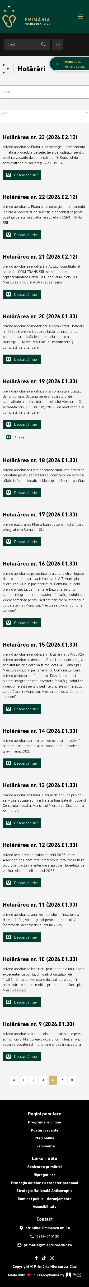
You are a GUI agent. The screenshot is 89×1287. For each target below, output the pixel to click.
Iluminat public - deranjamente (44, 1198)
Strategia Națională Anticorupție (44, 1190)
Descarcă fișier (22, 175)
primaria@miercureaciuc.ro (44, 1245)
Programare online (44, 1122)
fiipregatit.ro (44, 1175)
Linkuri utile (44, 1158)
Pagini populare (44, 1114)
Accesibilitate (44, 1206)
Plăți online (44, 1138)
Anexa (15, 437)
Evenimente (44, 1146)
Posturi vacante (44, 1130)
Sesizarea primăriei (44, 1166)
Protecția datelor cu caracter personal (44, 1183)
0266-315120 (44, 1236)
